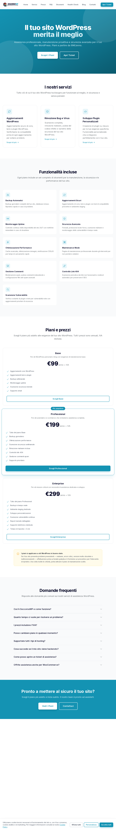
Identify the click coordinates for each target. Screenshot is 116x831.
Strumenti (60, 5)
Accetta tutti (106, 825)
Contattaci (68, 706)
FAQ (50, 5)
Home (25, 5)
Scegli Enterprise (58, 537)
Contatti (92, 5)
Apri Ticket (107, 5)
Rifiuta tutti (76, 825)
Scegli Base (58, 399)
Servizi (34, 5)
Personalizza (91, 825)
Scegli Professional (58, 468)
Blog (84, 5)
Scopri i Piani (47, 55)
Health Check (73, 5)
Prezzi (43, 5)
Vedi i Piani (47, 706)
